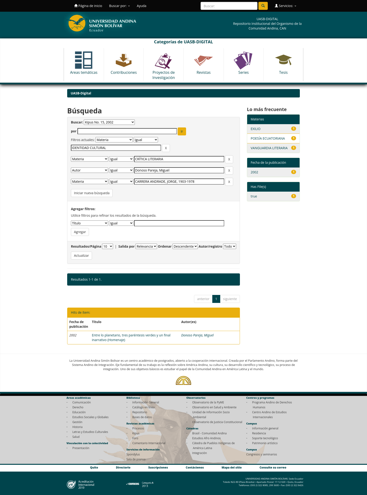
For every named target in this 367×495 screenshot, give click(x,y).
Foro (135, 438)
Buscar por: (119, 6)
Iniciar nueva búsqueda (92, 193)
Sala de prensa (135, 459)
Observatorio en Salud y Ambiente (214, 407)
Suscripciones (158, 467)
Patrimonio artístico (265, 443)
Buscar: (77, 122)
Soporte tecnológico (265, 438)
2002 (254, 172)
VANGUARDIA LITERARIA (269, 148)
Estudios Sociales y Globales (90, 417)
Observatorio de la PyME (208, 402)
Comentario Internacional (148, 443)
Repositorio (139, 412)
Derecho (77, 407)
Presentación (80, 448)
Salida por (126, 246)
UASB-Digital (81, 93)
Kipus (135, 433)
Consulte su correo (273, 467)
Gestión (77, 422)
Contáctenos (195, 467)
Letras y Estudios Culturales (90, 432)
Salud (76, 437)
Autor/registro (210, 246)
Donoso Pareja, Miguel (197, 335)
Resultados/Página (86, 246)
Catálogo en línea (143, 407)
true (254, 196)
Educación (79, 412)
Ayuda (142, 6)
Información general (265, 428)
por (74, 131)
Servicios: (285, 6)
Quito (94, 467)
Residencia (259, 433)
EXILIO (256, 129)
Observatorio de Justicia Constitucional (217, 422)
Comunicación (81, 402)
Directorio (123, 467)
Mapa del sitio (232, 467)
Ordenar (165, 246)
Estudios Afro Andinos (206, 438)
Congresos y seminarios (261, 454)
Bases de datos (142, 417)
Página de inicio (88, 6)
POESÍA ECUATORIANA (268, 138)
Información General (145, 402)
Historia (77, 427)
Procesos (138, 428)
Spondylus (133, 454)
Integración (199, 453)
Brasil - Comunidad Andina (209, 433)
